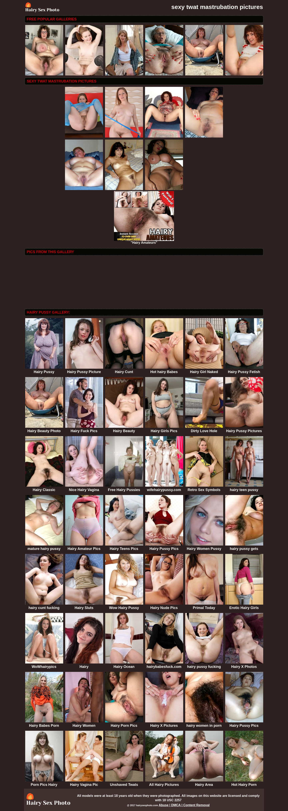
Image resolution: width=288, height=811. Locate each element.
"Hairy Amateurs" (144, 241)
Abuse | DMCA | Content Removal (184, 805)
